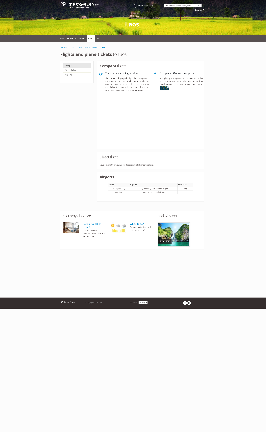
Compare (69, 65)
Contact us (133, 302)
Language (143, 302)
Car (97, 38)
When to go (72, 38)
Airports (68, 75)
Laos (62, 38)
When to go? (137, 223)
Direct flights (70, 70)
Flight (90, 38)
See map (199, 10)
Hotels (82, 38)
